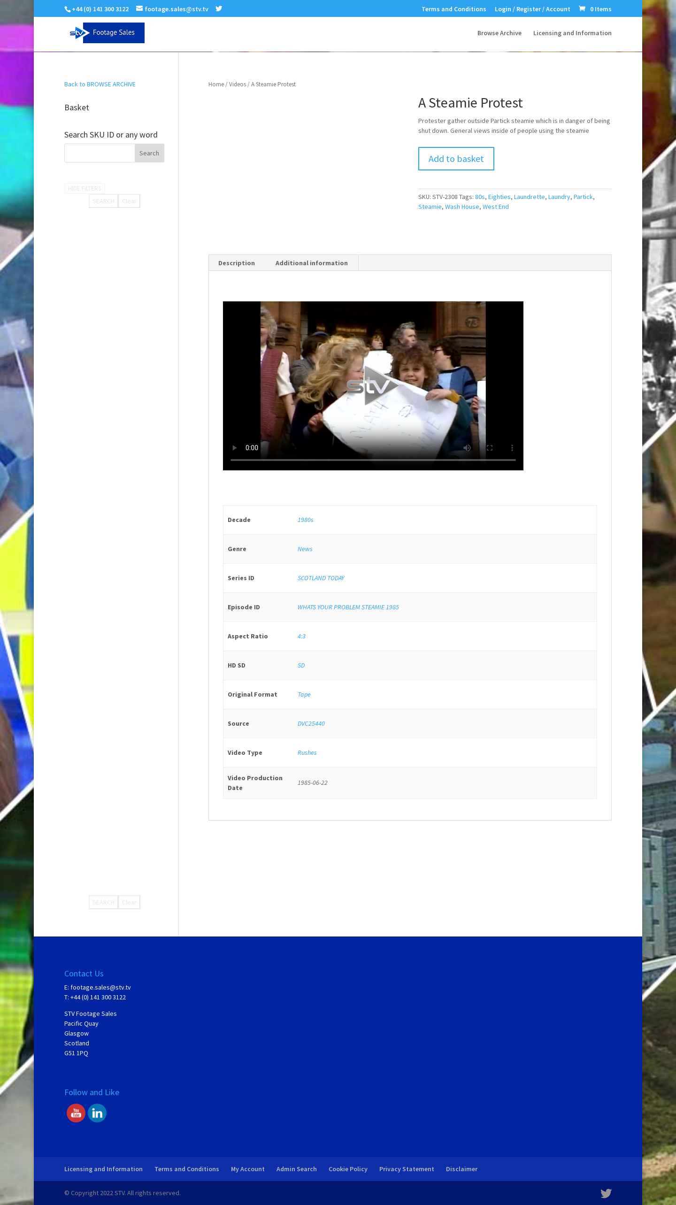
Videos (237, 84)
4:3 (302, 636)
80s (480, 196)
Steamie (430, 206)
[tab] (237, 263)
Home (216, 84)
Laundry (559, 196)
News (305, 549)
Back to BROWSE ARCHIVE (100, 84)
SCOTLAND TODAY (321, 578)
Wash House (462, 206)
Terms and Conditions (454, 9)
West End (496, 206)
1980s (306, 519)
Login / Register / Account (532, 9)
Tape (304, 694)
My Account (248, 1169)
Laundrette (529, 196)
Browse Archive (499, 33)
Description (236, 263)
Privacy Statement (406, 1169)
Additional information (312, 263)
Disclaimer (461, 1169)
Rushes (307, 752)
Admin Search (297, 1169)
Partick (583, 196)
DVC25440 (311, 723)
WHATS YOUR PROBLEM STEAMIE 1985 (348, 607)
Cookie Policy (348, 1169)
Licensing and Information (572, 33)
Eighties (499, 196)
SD (301, 665)
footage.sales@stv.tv (100, 987)
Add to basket (456, 158)
